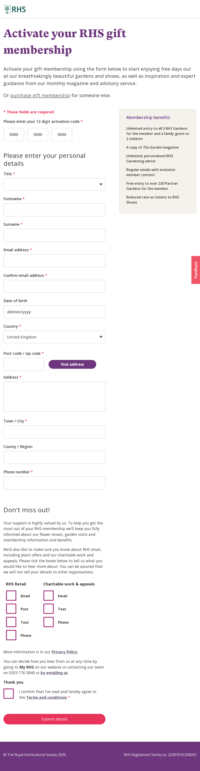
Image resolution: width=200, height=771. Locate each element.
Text (62, 609)
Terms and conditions (46, 697)
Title (9, 173)
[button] (195, 270)
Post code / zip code (23, 353)
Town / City (15, 421)
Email (25, 596)
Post (24, 609)
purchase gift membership (40, 95)
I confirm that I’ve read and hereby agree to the (57, 694)
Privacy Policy (64, 651)
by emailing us (54, 672)
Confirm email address (25, 275)
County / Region (17, 446)
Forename (14, 198)
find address (72, 364)
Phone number (18, 471)
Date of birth (15, 300)
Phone (63, 622)
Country (12, 326)
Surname (13, 224)
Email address (17, 249)
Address (12, 377)
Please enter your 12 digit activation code (43, 121)
